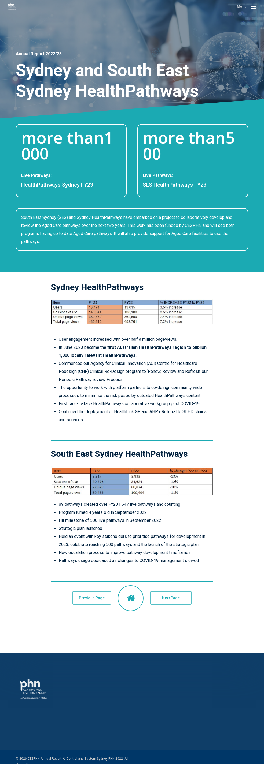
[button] (246, 6)
